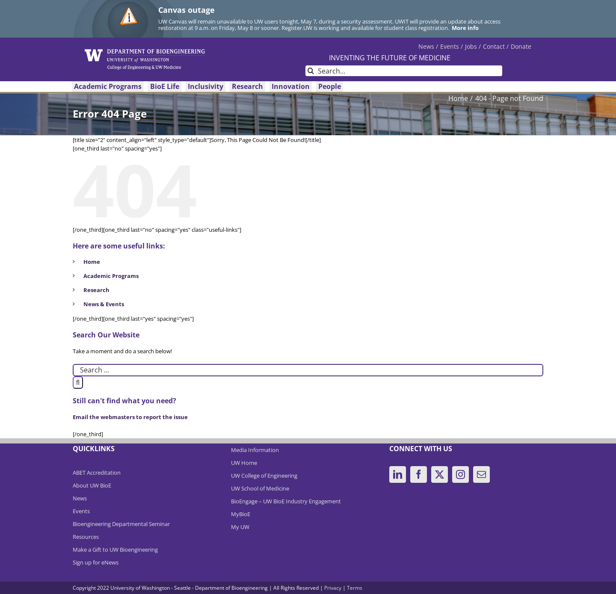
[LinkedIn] (397, 474)
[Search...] (404, 71)
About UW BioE (92, 485)
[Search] (311, 71)
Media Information (255, 450)
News (80, 498)
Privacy (332, 587)
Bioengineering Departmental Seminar (121, 524)
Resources (86, 537)
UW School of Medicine (260, 488)
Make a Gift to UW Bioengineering (115, 549)
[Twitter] (439, 474)
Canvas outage (186, 10)
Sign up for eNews (95, 562)
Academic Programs (111, 276)
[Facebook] (418, 474)
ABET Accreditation (97, 472)
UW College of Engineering (264, 475)
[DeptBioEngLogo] (145, 52)
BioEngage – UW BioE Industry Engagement (286, 501)
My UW (240, 527)
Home (91, 262)
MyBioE (240, 514)
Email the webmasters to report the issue (130, 417)
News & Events (103, 304)
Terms (354, 587)
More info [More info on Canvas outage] (465, 28)
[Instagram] (460, 474)
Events (81, 511)
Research (96, 290)
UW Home (244, 463)
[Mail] (481, 474)
